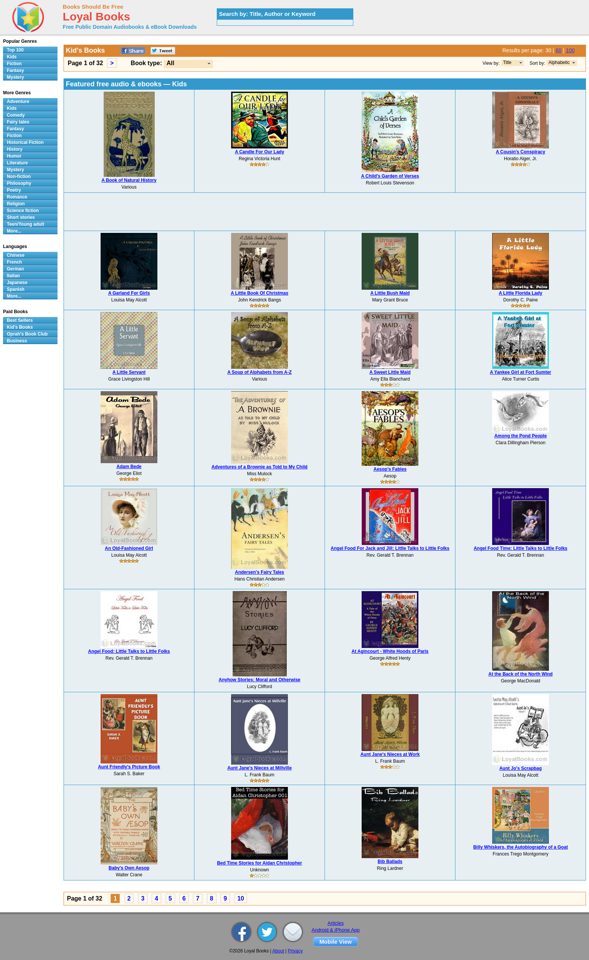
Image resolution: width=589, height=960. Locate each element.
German (15, 269)
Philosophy (19, 183)
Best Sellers (20, 320)
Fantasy (15, 70)
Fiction (14, 63)
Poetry (14, 190)
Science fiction (23, 210)
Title (507, 62)
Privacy (295, 951)
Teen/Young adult (25, 224)
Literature (17, 162)
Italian (13, 275)
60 (559, 50)
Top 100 (15, 50)
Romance (17, 197)
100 (570, 50)
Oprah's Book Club (27, 334)
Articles (336, 923)
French (14, 262)
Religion (16, 203)
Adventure (18, 101)
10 (240, 898)
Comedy (16, 115)
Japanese (17, 282)
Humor (14, 156)
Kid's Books (20, 327)
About (278, 951)
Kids (12, 56)
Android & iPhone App (336, 930)
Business (17, 340)
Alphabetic (559, 62)
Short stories (21, 217)
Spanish (16, 289)
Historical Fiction (25, 142)
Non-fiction (19, 176)
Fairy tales (18, 122)
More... (14, 231)
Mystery (15, 77)
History (14, 149)
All (170, 63)
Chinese (16, 255)
